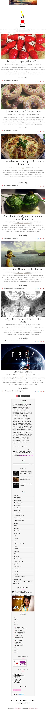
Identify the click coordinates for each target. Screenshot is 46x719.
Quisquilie (16, 572)
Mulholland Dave (16, 686)
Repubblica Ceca (17, 575)
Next (28, 404)
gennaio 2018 (18, 654)
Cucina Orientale (17, 516)
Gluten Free (16, 534)
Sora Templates (17, 716)
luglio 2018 (18, 644)
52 (24, 404)
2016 (15, 657)
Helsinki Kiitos (17, 539)
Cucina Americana (18, 506)
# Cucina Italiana (7, 83)
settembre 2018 (19, 640)
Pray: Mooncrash (23, 380)
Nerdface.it (16, 565)
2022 (15, 628)
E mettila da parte (18, 521)
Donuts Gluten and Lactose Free (23, 114)
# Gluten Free (14, 83)
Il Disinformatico (16, 685)
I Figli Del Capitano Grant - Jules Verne (23, 328)
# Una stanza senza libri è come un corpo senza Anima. (14, 295)
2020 (15, 631)
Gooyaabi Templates (33, 716)
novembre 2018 (19, 636)
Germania (16, 531)
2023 (15, 626)
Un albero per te (17, 588)
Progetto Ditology (17, 690)
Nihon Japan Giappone (18, 687)
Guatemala (16, 537)
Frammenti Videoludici (19, 529)
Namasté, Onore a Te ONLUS (19, 599)
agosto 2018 (18, 642)
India (15, 544)
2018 (15, 634)
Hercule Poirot (17, 542)
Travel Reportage (16, 691)
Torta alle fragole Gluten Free (23, 63)
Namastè (16, 562)
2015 (15, 659)
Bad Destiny (16, 503)
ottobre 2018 (18, 639)
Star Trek (16, 580)
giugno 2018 (18, 645)
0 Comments (37, 66)
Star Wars (16, 582)
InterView (16, 547)
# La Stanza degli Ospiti (19, 400)
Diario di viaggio (17, 519)
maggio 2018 (18, 647)
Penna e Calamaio (18, 567)
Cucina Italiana (17, 514)
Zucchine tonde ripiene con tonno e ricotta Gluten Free (23, 223)
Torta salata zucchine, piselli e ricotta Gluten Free (23, 167)
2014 (15, 661)
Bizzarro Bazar (16, 683)
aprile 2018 (18, 649)
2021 (15, 629)
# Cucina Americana (8, 134)
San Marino (16, 577)
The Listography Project (19, 585)
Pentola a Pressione (18, 570)
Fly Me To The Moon (18, 526)
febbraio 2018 (18, 652)
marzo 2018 (18, 651)
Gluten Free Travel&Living (18, 684)
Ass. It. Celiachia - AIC (17, 681)
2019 (15, 633)
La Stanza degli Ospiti (19, 552)
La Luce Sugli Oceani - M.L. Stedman (23, 275)
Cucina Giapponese (18, 511)
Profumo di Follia (16, 688)
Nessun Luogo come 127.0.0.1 (23, 709)
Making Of (16, 554)
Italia (15, 549)
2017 (15, 656)
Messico (16, 557)
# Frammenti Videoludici (8, 400)
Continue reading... (23, 79)
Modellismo (16, 559)
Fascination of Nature (19, 524)
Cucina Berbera (17, 509)
